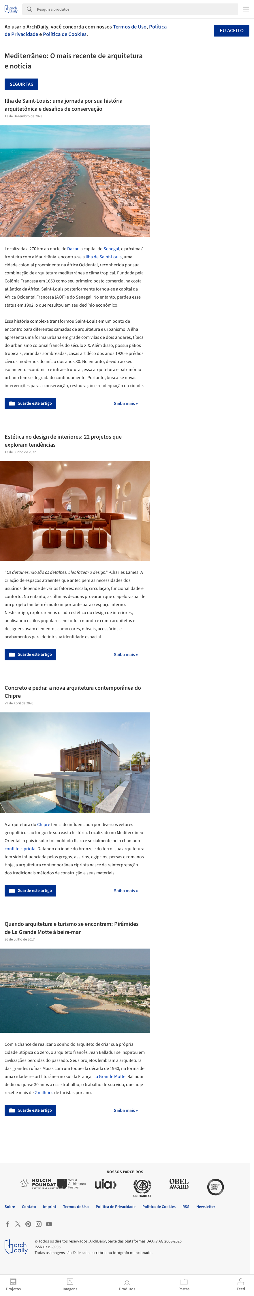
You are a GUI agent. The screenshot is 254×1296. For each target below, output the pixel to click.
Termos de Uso (129, 26)
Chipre (43, 824)
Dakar (72, 249)
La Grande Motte (109, 1076)
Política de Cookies (64, 34)
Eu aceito (232, 30)
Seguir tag (21, 84)
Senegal (111, 249)
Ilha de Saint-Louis (104, 257)
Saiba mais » (126, 403)
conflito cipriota (20, 849)
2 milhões (44, 1092)
